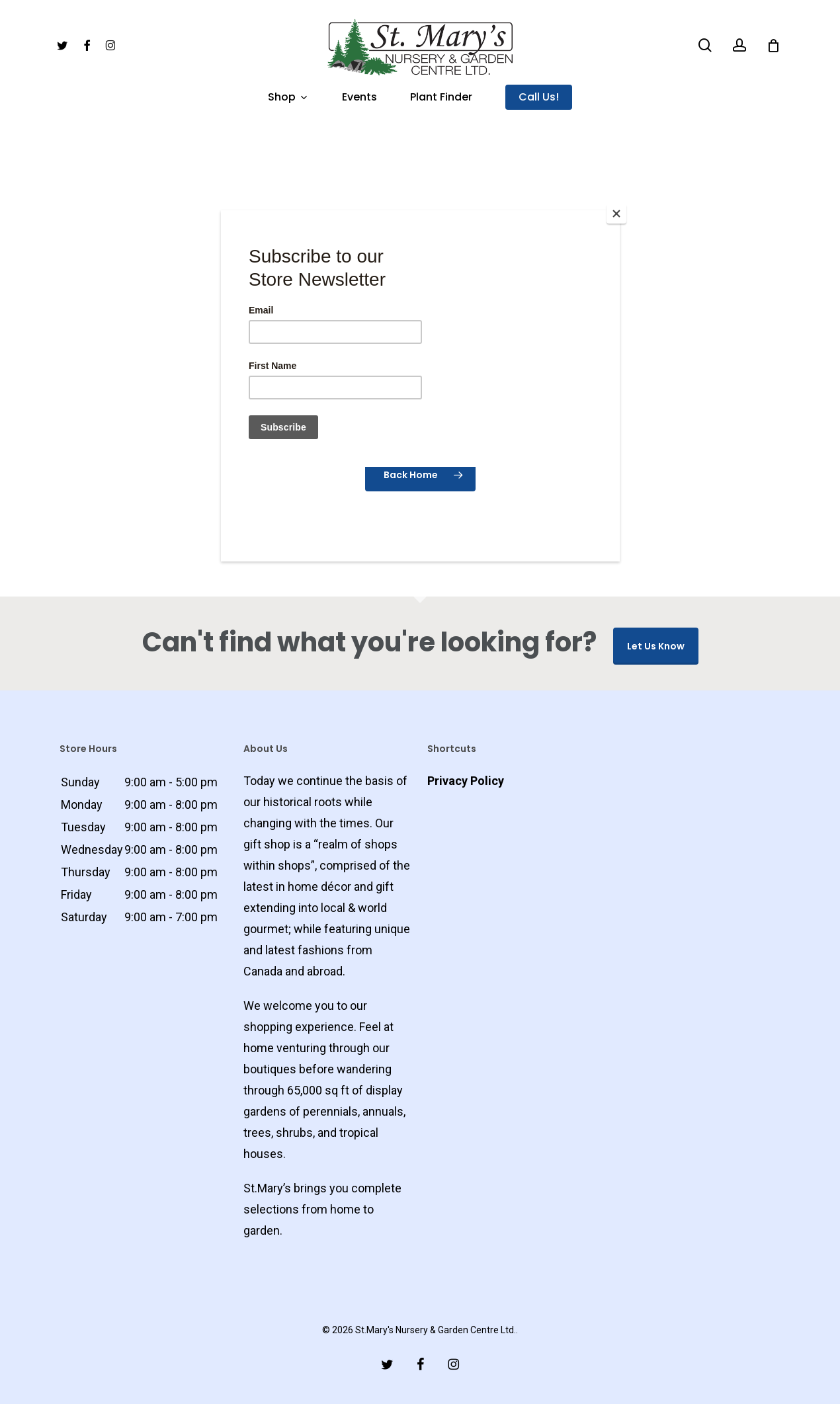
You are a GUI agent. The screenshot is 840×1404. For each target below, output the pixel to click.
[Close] (616, 214)
